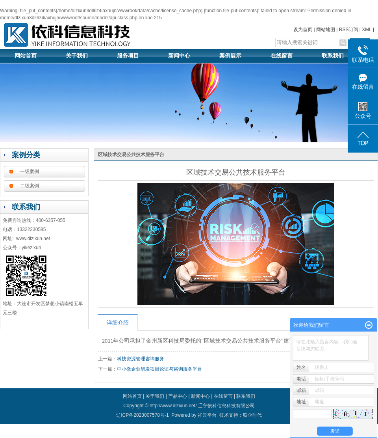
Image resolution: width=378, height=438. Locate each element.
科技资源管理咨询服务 (140, 359)
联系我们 (333, 56)
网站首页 (26, 56)
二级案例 (29, 185)
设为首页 (302, 29)
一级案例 (29, 171)
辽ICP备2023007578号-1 (142, 415)
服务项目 (128, 56)
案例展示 (230, 56)
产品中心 (177, 396)
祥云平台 (207, 415)
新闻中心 (179, 56)
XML (366, 29)
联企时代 (252, 415)
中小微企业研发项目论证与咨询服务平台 (159, 369)
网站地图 (325, 29)
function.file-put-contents (231, 10)
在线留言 (282, 56)
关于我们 (77, 56)
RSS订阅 (348, 29)
